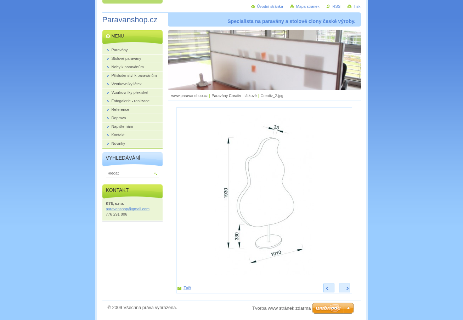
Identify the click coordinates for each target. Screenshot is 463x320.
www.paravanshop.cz (189, 95)
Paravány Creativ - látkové (234, 95)
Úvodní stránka (270, 6)
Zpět (187, 288)
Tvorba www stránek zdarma (281, 308)
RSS (336, 6)
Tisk (357, 6)
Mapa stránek (308, 6)
